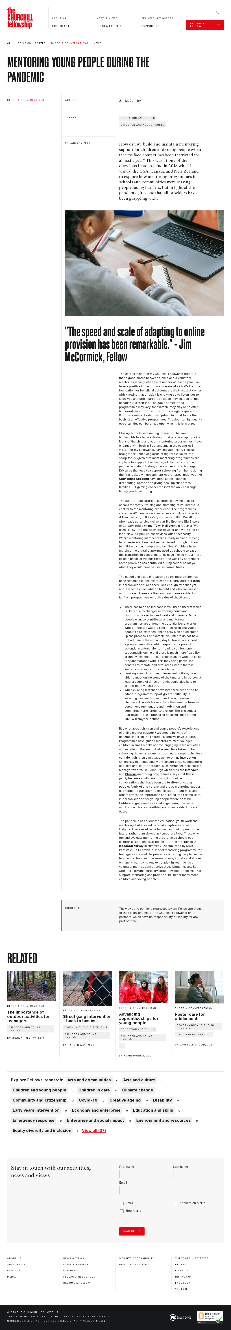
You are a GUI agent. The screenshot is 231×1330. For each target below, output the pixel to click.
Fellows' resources (158, 18)
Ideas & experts (109, 26)
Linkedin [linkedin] (181, 1271)
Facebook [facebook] (182, 1283)
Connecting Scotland (134, 478)
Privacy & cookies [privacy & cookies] (133, 1264)
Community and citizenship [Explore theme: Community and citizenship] (40, 1100)
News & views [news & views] (73, 1258)
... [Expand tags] (122, 1046)
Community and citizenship (86, 1027)
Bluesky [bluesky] (181, 1264)
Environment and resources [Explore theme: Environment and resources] (163, 1120)
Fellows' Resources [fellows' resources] (79, 1277)
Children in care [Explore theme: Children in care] (94, 1090)
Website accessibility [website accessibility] (136, 1258)
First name (126, 1166)
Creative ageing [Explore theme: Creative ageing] (125, 1100)
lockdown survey (131, 846)
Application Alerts (192, 1203)
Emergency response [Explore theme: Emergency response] (34, 1120)
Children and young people (143, 125)
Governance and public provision (195, 1026)
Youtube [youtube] (181, 1289)
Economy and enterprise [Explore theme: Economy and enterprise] (96, 1110)
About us (59, 18)
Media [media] (11, 1277)
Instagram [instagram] (183, 1277)
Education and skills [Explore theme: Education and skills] (153, 1110)
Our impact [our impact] (72, 1271)
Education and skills (138, 118)
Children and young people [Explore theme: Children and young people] (39, 1090)
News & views (107, 18)
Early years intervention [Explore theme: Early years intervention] (36, 1110)
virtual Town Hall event (160, 525)
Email (123, 1182)
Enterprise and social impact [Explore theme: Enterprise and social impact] (95, 1120)
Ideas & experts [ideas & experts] (76, 1264)
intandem (192, 770)
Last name (180, 1166)
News (98, 43)
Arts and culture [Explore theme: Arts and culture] (139, 1080)
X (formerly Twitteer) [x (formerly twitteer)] (192, 1258)
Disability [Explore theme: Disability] (162, 1100)
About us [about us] (14, 1258)
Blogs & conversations (69, 43)
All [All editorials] (10, 43)
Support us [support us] (16, 1264)
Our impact (60, 26)
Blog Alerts (133, 1210)
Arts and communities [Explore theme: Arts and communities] (89, 1080)
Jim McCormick (130, 100)
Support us (151, 26)
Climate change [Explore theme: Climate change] (137, 1090)
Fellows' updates (32, 43)
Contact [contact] (14, 1271)
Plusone (131, 774)
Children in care (190, 1035)
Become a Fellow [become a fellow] (76, 1283)
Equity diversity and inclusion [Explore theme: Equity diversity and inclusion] (42, 1131)
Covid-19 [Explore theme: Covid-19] (88, 1100)
